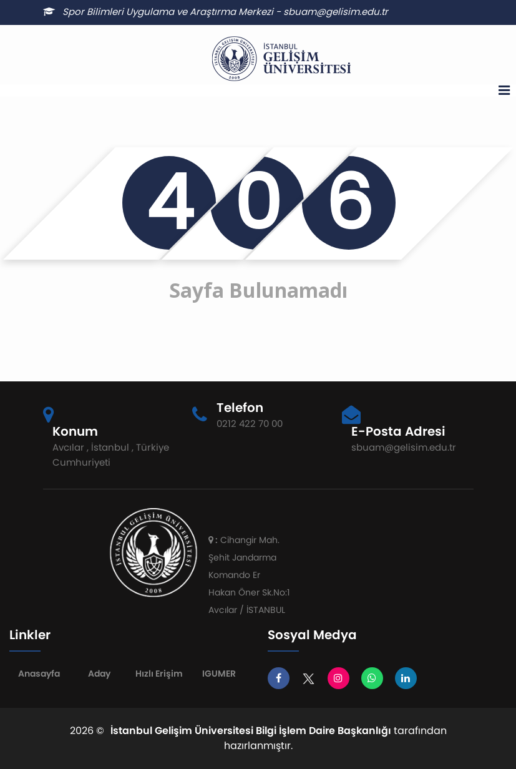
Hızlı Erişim (159, 673)
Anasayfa (39, 673)
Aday (99, 673)
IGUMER (219, 673)
